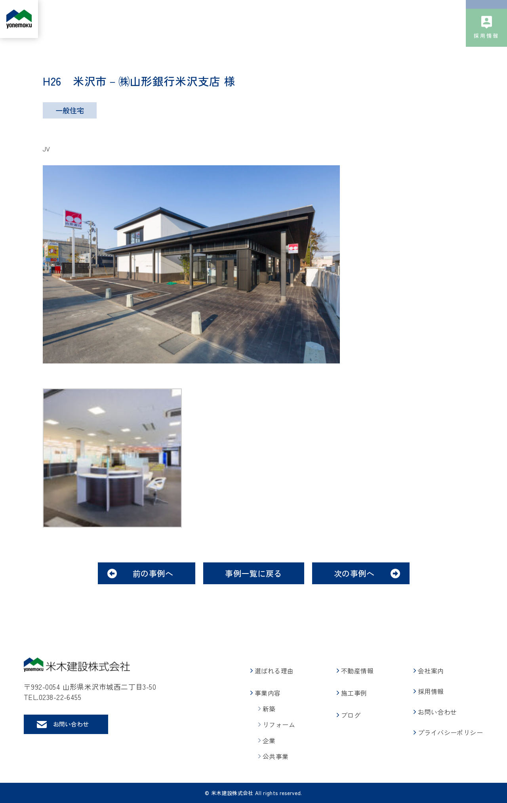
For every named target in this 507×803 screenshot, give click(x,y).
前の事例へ (153, 573)
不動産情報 (270, 19)
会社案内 (394, 19)
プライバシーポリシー (450, 732)
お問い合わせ (486, 25)
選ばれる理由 (173, 19)
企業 (269, 740)
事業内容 (221, 19)
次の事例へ (354, 573)
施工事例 (314, 19)
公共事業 (276, 756)
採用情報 (486, 65)
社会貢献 (434, 19)
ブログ (357, 19)
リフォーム (279, 724)
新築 (269, 708)
